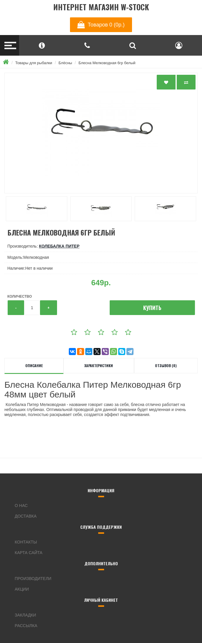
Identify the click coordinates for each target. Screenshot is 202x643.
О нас (21, 505)
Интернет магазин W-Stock (101, 7)
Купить (152, 307)
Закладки (25, 615)
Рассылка (26, 625)
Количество (19, 296)
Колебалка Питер (59, 246)
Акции (22, 589)
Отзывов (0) (166, 365)
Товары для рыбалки (33, 63)
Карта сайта (28, 552)
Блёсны (65, 63)
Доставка (25, 516)
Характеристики (98, 365)
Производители (33, 578)
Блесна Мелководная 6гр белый (107, 63)
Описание (34, 365)
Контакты (26, 542)
